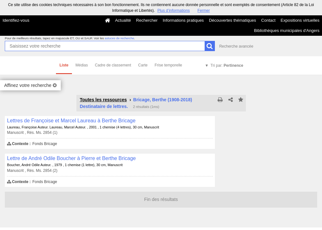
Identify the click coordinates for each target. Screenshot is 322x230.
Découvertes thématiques (232, 20)
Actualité (123, 20)
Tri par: (226, 65)
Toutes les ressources (103, 99)
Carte (142, 65)
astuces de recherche (119, 38)
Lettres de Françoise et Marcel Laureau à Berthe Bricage (71, 120)
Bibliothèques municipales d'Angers (286, 30)
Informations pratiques (183, 20)
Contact (268, 20)
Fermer (204, 10)
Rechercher (147, 20)
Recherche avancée (236, 46)
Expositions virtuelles (300, 20)
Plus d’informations (173, 10)
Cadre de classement (113, 65)
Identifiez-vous (16, 20)
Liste (63, 65)
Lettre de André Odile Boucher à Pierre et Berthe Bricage (71, 158)
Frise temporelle (168, 65)
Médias (81, 65)
